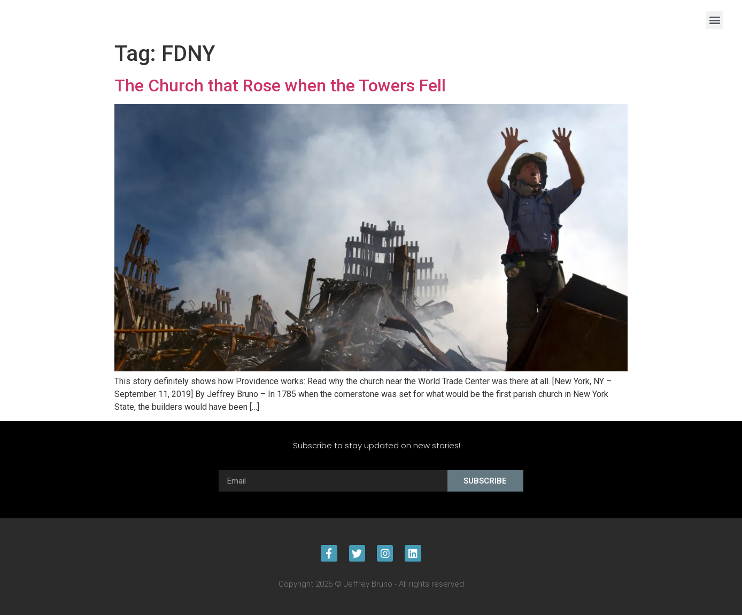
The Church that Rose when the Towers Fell (280, 85)
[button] (714, 20)
